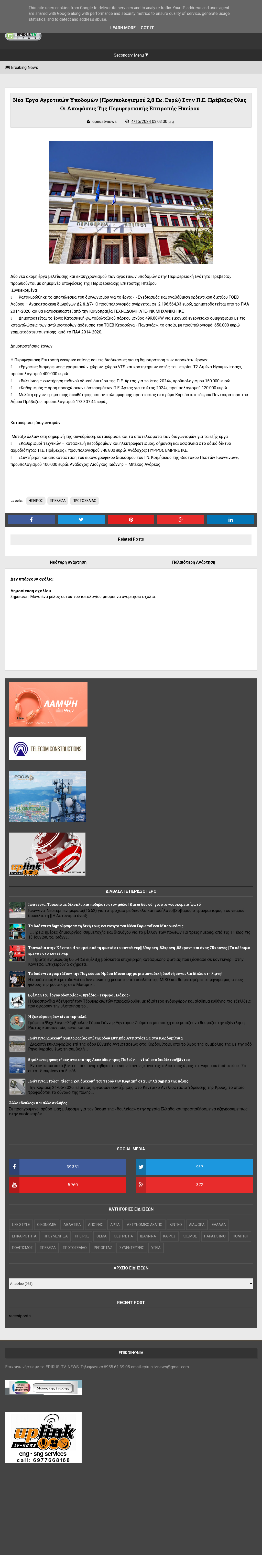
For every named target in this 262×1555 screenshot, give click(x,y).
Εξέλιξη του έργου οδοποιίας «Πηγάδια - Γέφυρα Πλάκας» (79, 995)
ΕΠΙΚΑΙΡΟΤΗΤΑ (24, 1236)
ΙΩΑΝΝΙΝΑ (148, 1236)
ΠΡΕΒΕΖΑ (58, 501)
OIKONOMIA (46, 1225)
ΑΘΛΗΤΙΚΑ (72, 1225)
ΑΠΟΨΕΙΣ (95, 1225)
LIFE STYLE (21, 1225)
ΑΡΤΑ (115, 1225)
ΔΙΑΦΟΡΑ (197, 1225)
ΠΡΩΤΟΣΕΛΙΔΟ (84, 501)
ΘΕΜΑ (101, 1236)
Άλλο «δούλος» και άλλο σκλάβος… (39, 1102)
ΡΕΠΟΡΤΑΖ (103, 1248)
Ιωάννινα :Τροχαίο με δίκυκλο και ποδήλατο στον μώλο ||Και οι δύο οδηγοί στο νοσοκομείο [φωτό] (115, 904)
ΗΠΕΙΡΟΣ (36, 501)
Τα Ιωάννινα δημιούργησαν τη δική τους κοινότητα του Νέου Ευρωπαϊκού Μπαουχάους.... (108, 925)
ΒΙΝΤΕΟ (176, 1225)
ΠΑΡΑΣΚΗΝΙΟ (215, 1236)
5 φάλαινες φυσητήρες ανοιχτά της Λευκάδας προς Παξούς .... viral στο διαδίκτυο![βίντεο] (109, 1059)
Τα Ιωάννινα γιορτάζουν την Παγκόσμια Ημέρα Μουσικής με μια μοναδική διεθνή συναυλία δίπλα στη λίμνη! (125, 973)
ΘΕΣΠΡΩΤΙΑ (123, 1236)
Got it (147, 27)
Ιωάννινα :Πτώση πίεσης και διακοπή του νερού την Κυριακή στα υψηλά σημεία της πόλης (108, 1081)
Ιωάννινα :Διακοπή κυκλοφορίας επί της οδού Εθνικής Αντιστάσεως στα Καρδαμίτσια (105, 1038)
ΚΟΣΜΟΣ (190, 1236)
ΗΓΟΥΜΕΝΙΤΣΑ (56, 1236)
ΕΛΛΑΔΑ (219, 1225)
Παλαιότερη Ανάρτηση (193, 562)
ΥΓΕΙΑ (156, 1248)
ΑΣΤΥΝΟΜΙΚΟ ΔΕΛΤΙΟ (144, 1225)
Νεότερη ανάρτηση (68, 562)
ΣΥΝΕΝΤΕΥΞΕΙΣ (131, 1248)
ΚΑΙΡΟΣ (169, 1236)
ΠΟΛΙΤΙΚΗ (240, 1236)
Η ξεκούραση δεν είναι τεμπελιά (57, 1016)
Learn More (123, 27)
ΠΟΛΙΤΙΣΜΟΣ (22, 1248)
